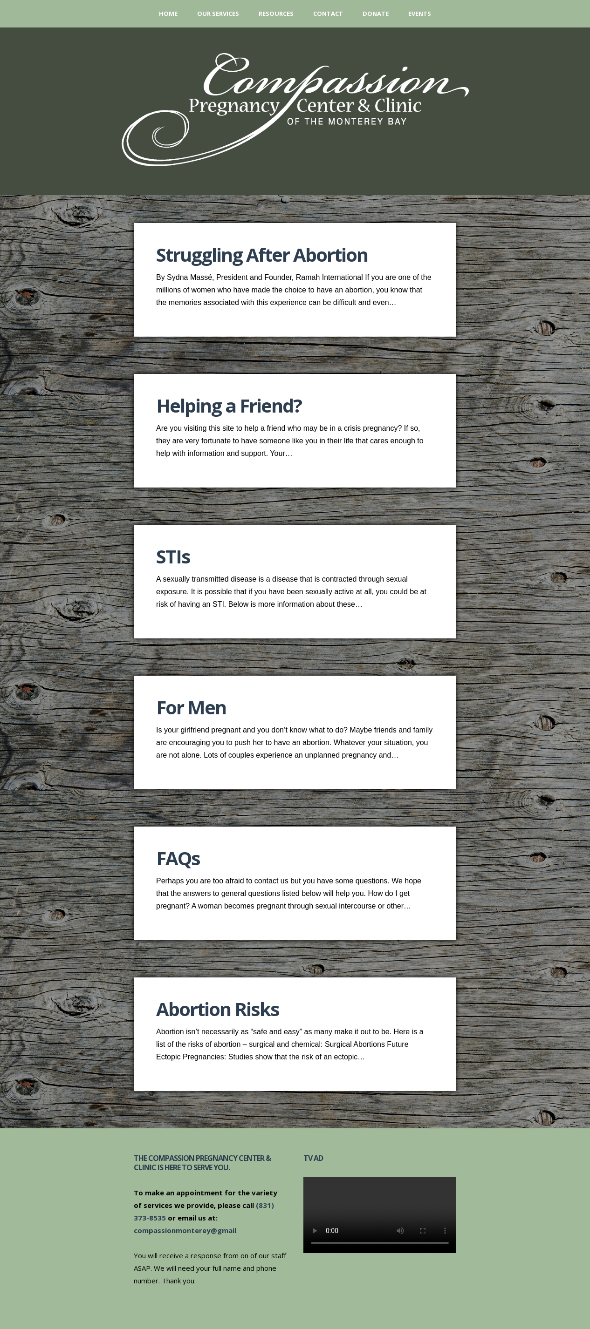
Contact (328, 13)
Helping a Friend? (229, 405)
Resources (276, 13)
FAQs (178, 858)
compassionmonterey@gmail (185, 1230)
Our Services (218, 13)
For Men (191, 707)
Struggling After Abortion (262, 254)
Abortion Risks (217, 1009)
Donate (376, 13)
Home (168, 13)
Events (419, 13)
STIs (173, 556)
